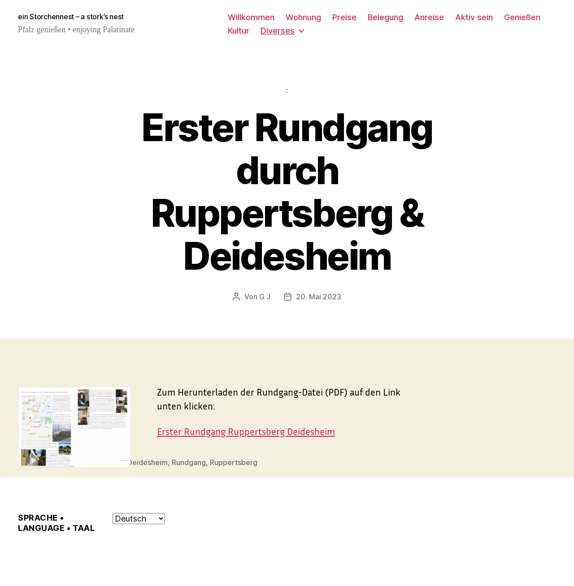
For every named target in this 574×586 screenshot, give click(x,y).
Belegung (385, 17)
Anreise (429, 17)
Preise (344, 17)
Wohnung (303, 17)
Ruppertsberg (233, 461)
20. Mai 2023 (318, 296)
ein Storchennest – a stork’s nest (71, 17)
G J (264, 296)
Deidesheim (147, 461)
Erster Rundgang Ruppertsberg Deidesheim (246, 431)
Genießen (522, 17)
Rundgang (189, 461)
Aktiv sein (474, 17)
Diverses (278, 30)
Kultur (238, 30)
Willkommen (251, 17)
